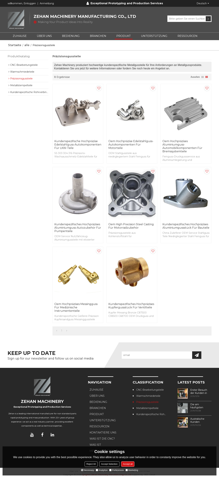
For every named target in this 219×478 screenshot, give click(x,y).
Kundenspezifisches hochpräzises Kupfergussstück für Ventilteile (131, 305)
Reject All (91, 464)
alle (26, 45)
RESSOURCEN (187, 36)
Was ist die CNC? (102, 438)
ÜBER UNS (44, 36)
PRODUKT (123, 36)
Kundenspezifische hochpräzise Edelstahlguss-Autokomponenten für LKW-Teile (77, 145)
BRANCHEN (98, 36)
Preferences (116, 470)
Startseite (14, 45)
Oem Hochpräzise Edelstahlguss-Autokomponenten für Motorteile (130, 145)
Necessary (87, 470)
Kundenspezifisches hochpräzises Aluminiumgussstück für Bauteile (185, 226)
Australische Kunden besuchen (197, 420)
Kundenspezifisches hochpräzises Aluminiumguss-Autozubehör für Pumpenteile (77, 228)
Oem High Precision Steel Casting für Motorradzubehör (131, 226)
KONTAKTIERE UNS (103, 432)
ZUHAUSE (20, 36)
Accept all (128, 464)
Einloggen (30, 3)
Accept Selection (109, 464)
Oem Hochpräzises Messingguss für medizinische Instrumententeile (76, 307)
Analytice (102, 470)
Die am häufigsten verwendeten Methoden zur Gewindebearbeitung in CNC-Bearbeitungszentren (201, 406)
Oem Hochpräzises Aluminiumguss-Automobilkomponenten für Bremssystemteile (182, 146)
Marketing (132, 470)
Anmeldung (47, 3)
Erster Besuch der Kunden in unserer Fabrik (198, 391)
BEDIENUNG (71, 36)
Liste (202, 77)
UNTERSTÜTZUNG (154, 36)
